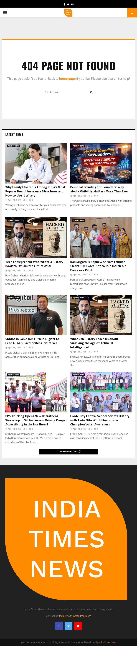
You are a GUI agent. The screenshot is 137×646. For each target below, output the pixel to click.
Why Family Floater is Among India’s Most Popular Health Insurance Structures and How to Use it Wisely (35, 191)
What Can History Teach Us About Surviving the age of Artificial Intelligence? (94, 343)
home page (67, 78)
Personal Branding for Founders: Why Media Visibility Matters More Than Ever (99, 189)
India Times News (107, 642)
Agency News (13, 146)
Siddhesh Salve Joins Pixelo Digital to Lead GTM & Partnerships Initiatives (32, 341)
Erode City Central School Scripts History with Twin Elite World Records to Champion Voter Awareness (99, 420)
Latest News (14, 134)
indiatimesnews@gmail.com (75, 615)
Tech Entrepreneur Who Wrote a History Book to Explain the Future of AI (34, 264)
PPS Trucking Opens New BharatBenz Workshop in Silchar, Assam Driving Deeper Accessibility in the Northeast (36, 420)
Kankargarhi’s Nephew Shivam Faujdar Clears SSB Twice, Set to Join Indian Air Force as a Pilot (98, 266)
